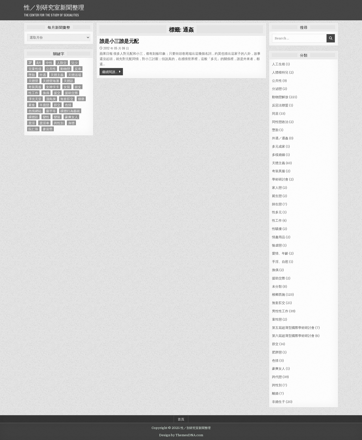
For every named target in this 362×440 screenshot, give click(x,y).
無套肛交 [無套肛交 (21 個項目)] (66, 98)
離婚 (275, 393)
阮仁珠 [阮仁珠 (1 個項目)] (33, 129)
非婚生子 (278, 402)
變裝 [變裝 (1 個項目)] (57, 116)
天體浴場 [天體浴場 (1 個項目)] (74, 74)
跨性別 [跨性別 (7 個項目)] (59, 122)
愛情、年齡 (280, 253)
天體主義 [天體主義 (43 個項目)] (57, 74)
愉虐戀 (277, 245)
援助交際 (278, 278)
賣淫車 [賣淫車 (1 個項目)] (44, 122)
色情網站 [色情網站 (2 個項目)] (34, 110)
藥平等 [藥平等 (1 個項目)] (51, 110)
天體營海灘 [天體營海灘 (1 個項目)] (51, 80)
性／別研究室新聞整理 (54, 6)
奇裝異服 (278, 171)
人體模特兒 (280, 72)
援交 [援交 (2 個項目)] (57, 92)
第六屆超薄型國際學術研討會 (293, 336)
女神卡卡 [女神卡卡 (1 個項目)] (52, 86)
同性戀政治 (280, 122)
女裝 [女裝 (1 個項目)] (67, 86)
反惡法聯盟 (280, 105)
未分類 (277, 286)
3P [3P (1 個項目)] (30, 62)
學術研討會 (280, 179)
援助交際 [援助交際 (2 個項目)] (71, 92)
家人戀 (277, 188)
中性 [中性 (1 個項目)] (49, 62)
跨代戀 (277, 377)
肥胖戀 (277, 352)
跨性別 (277, 385)
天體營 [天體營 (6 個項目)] (33, 80)
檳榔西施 (278, 294)
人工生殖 (278, 64)
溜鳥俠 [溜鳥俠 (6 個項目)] (51, 98)
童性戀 (277, 319)
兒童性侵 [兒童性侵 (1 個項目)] (34, 68)
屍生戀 (277, 196)
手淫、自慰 (280, 262)
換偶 (275, 270)
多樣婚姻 (278, 155)
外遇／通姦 (280, 138)
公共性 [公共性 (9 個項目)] (51, 68)
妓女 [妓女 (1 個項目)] (78, 86)
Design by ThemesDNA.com (181, 435)
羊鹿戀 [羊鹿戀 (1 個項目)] (44, 104)
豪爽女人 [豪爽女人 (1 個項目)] (71, 116)
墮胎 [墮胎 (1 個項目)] (31, 74)
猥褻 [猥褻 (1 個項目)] (81, 98)
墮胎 (275, 130)
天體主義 (278, 163)
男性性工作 (280, 311)
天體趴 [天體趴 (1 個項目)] (68, 80)
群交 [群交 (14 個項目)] (57, 104)
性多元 (277, 212)
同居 (275, 113)
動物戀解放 (280, 97)
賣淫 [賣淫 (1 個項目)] (31, 122)
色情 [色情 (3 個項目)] (68, 104)
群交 (275, 344)
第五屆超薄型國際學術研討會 (293, 328)
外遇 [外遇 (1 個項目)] (42, 74)
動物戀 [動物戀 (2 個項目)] (65, 68)
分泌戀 (277, 89)
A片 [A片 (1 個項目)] (38, 62)
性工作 (277, 220)
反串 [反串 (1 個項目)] (78, 68)
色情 (275, 360)
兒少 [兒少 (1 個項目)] (74, 62)
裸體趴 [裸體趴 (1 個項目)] (33, 116)
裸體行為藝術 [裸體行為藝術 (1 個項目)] (70, 110)
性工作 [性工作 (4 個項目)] (33, 92)
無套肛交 (278, 303)
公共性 (277, 81)
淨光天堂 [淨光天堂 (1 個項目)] (34, 98)
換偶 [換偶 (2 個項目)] (46, 92)
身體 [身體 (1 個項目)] (71, 122)
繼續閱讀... (109, 71)
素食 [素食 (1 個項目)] (31, 104)
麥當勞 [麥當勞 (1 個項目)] (48, 129)
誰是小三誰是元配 (119, 41)
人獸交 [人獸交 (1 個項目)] (62, 62)
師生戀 (277, 204)
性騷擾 (277, 229)
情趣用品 (278, 237)
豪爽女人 (278, 368)
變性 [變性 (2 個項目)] (46, 116)
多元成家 (278, 146)
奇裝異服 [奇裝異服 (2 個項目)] (34, 86)
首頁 (181, 418)
